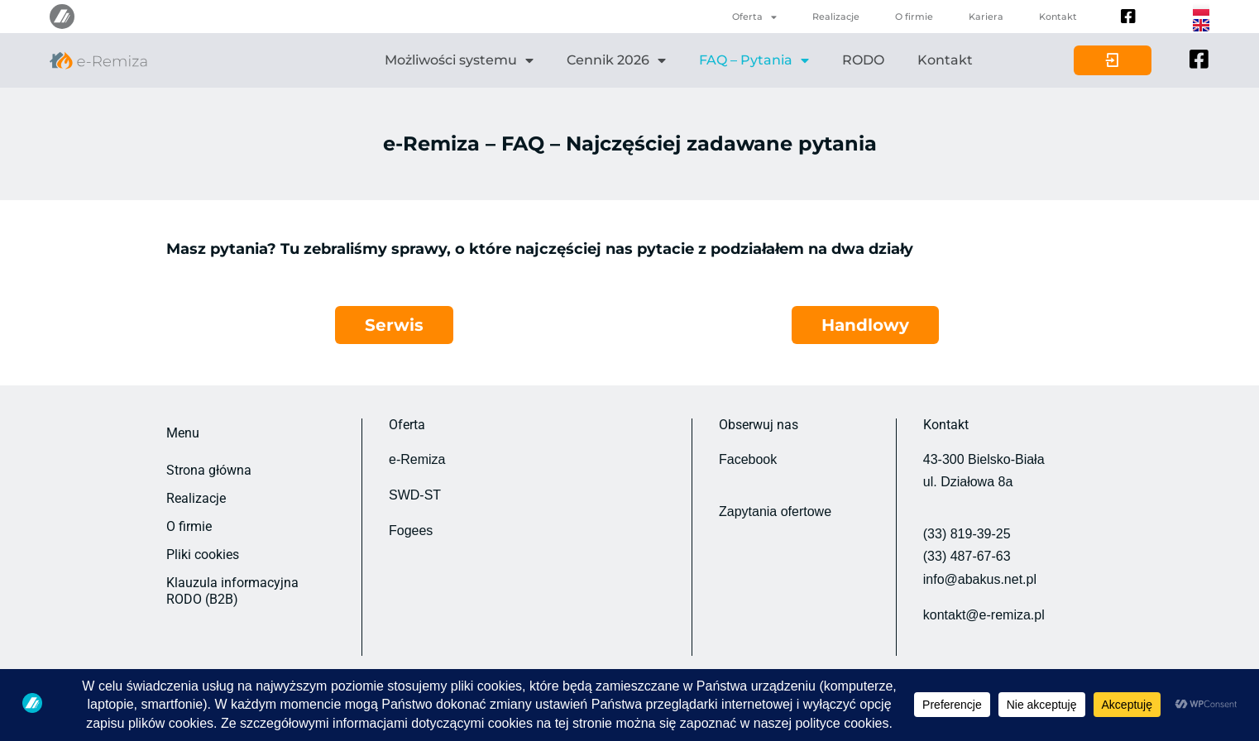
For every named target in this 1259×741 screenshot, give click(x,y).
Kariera (986, 16)
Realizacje (835, 16)
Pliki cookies (202, 554)
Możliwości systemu (459, 60)
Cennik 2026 (616, 60)
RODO (863, 60)
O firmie (914, 16)
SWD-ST (415, 495)
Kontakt (1058, 16)
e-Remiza (417, 459)
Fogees (411, 530)
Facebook (748, 459)
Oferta (754, 17)
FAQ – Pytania (754, 60)
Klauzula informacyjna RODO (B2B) (232, 591)
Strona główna (208, 470)
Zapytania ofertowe (775, 511)
